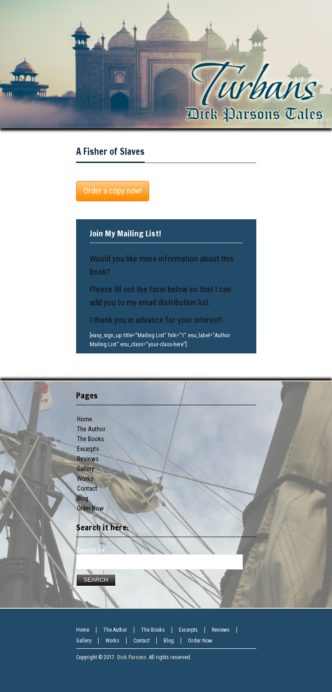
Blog (82, 498)
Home (84, 419)
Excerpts (88, 448)
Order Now (90, 508)
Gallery (85, 468)
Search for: (91, 550)
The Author (91, 429)
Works (85, 478)
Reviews (88, 458)
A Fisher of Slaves (110, 151)
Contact (87, 488)
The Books (90, 439)
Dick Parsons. (132, 657)
